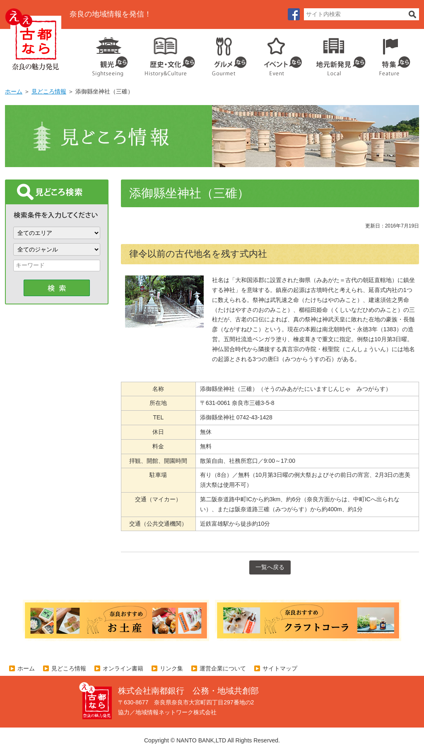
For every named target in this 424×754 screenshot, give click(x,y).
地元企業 (336, 54)
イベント (278, 54)
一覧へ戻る (269, 567)
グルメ (222, 54)
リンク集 (171, 668)
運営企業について (223, 668)
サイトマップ (280, 668)
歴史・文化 (166, 54)
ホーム (13, 91)
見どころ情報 (48, 91)
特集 (392, 54)
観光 (109, 54)
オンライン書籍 (123, 668)
